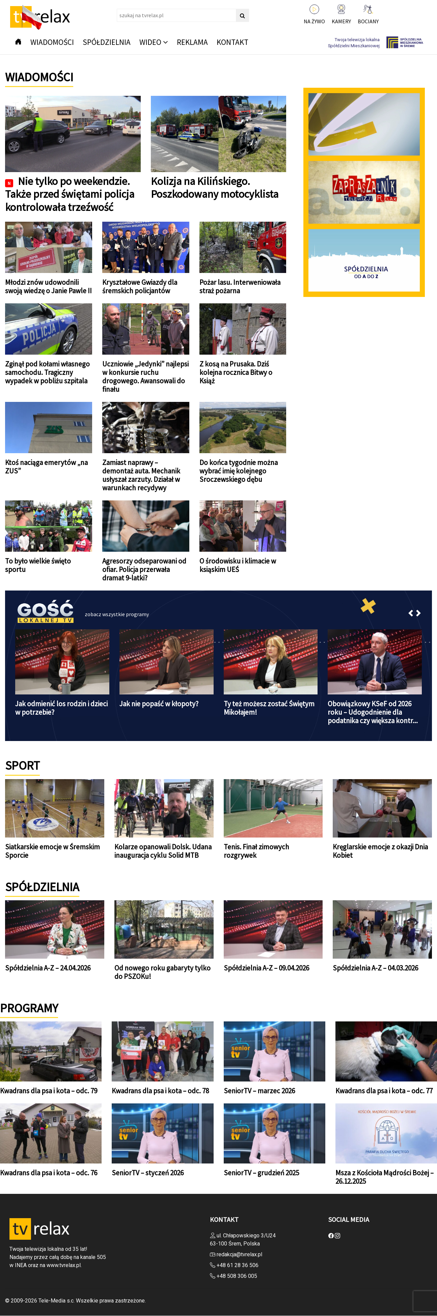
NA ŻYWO (314, 21)
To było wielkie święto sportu (38, 565)
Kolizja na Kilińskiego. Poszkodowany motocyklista (214, 187)
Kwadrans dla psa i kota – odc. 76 (48, 1172)
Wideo (150, 42)
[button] (411, 614)
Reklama (192, 42)
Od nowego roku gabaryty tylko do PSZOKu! (162, 972)
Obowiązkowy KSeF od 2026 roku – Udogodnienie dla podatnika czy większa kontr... (373, 712)
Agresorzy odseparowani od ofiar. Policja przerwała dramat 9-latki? (144, 569)
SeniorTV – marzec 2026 (259, 1090)
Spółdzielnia (107, 42)
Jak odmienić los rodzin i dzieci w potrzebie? (61, 708)
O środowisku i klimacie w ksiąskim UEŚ (237, 565)
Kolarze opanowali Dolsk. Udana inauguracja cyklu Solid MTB (163, 851)
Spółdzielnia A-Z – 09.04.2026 (266, 967)
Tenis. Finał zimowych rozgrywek (256, 851)
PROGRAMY (29, 1008)
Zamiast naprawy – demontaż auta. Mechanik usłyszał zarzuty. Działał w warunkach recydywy (141, 475)
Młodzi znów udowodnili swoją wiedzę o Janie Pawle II (48, 286)
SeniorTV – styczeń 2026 (148, 1172)
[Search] (183, 15)
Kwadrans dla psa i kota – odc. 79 (48, 1090)
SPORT (22, 765)
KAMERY (341, 21)
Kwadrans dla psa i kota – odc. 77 (384, 1090)
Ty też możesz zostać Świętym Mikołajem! (269, 708)
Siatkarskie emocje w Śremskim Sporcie (52, 851)
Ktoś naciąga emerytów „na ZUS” (46, 466)
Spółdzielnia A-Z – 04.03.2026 (375, 967)
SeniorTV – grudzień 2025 (261, 1172)
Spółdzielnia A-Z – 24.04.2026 (47, 967)
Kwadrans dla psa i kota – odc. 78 (160, 1090)
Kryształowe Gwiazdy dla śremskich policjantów (139, 286)
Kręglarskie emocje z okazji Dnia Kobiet (380, 851)
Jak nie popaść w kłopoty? (158, 703)
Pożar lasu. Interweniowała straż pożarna (239, 286)
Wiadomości (52, 42)
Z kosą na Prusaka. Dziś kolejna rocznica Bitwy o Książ (235, 372)
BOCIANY (368, 21)
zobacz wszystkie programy (117, 614)
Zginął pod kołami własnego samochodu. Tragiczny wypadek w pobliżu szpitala (47, 372)
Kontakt (232, 42)
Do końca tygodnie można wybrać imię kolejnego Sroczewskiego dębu (238, 471)
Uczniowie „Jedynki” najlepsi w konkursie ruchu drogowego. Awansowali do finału (145, 376)
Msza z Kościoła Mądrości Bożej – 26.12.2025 (384, 1177)
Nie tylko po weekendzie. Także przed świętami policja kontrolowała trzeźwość (69, 194)
